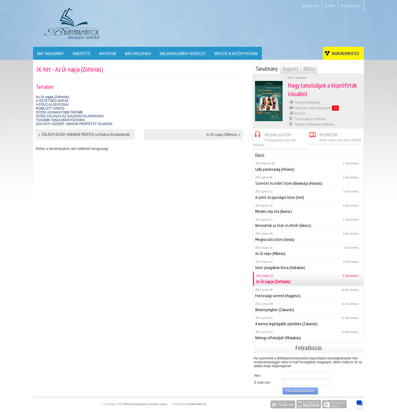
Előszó (297, 112)
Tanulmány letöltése (307, 118)
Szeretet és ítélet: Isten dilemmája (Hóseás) (308, 180)
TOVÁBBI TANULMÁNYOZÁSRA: (61, 120)
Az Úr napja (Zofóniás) (52, 97)
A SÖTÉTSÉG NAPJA (52, 101)
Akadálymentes (344, 54)
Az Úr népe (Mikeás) (308, 250)
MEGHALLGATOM (274, 139)
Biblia (309, 68)
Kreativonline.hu (196, 404)
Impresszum (351, 6)
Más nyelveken (138, 54)
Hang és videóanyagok (314, 108)
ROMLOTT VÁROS (50, 108)
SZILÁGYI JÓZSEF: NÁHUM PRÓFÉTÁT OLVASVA (74, 124)
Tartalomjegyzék (304, 101)
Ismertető (81, 54)
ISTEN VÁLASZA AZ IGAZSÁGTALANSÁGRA (70, 116)
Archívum (107, 54)
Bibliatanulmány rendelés (183, 54)
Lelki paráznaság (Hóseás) (308, 166)
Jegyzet (291, 68)
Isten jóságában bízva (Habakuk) (308, 264)
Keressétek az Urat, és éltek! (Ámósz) (308, 222)
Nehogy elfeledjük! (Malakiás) (308, 335)
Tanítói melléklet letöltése (312, 123)
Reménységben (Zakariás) (308, 307)
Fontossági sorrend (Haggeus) (308, 293)
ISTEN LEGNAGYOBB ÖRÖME (59, 112)
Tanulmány (266, 68)
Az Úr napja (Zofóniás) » (223, 134)
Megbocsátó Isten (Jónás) (308, 236)
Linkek (330, 6)
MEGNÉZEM (334, 136)
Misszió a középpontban (235, 54)
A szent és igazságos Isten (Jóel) (308, 194)
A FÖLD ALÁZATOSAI (52, 105)
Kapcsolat (311, 6)
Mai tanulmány (50, 54)
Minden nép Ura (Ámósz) (308, 208)
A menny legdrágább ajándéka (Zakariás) (308, 321)
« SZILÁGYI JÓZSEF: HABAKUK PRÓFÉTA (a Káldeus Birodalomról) (84, 134)
